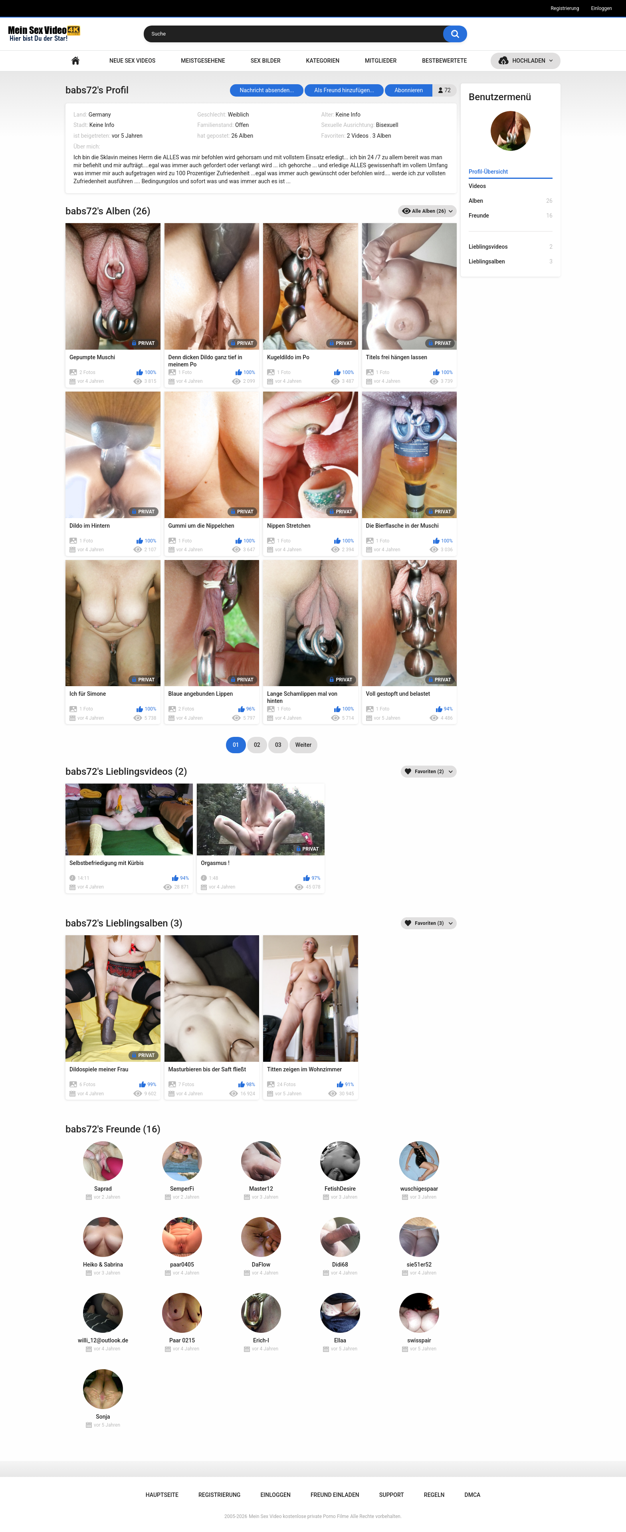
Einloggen (601, 8)
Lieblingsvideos (511, 246)
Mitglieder (380, 60)
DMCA (473, 1495)
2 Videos (357, 136)
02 (257, 745)
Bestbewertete (444, 60)
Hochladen (528, 60)
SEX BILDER (266, 60)
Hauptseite (75, 61)
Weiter (303, 745)
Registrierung (565, 8)
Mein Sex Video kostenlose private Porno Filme (299, 1516)
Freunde (511, 215)
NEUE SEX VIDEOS (132, 60)
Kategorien (323, 60)
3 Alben (381, 136)
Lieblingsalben (511, 261)
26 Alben (242, 136)
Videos (477, 186)
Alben (511, 201)
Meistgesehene (203, 60)
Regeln (434, 1495)
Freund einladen (335, 1495)
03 (278, 745)
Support (391, 1495)
